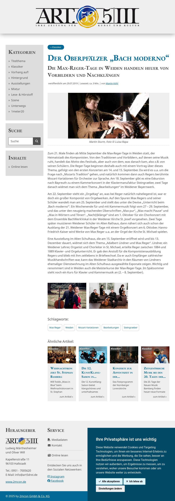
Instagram (55, 476)
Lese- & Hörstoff (21, 94)
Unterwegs (18, 106)
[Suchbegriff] (20, 141)
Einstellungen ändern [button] (110, 488)
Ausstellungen (20, 83)
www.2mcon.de (16, 482)
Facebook (55, 481)
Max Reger (55, 327)
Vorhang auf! (19, 72)
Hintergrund (19, 78)
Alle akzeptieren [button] (111, 481)
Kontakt (54, 445)
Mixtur (15, 89)
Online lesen (19, 167)
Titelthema (17, 61)
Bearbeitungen (111, 327)
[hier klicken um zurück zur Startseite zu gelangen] (87, 17)
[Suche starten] (37, 141)
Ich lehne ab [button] (136, 481)
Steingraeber (130, 327)
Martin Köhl (112, 83)
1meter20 (17, 111)
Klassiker (16, 66)
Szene (14, 100)
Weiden (69, 327)
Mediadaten (57, 440)
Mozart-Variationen (88, 327)
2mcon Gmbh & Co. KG (34, 496)
